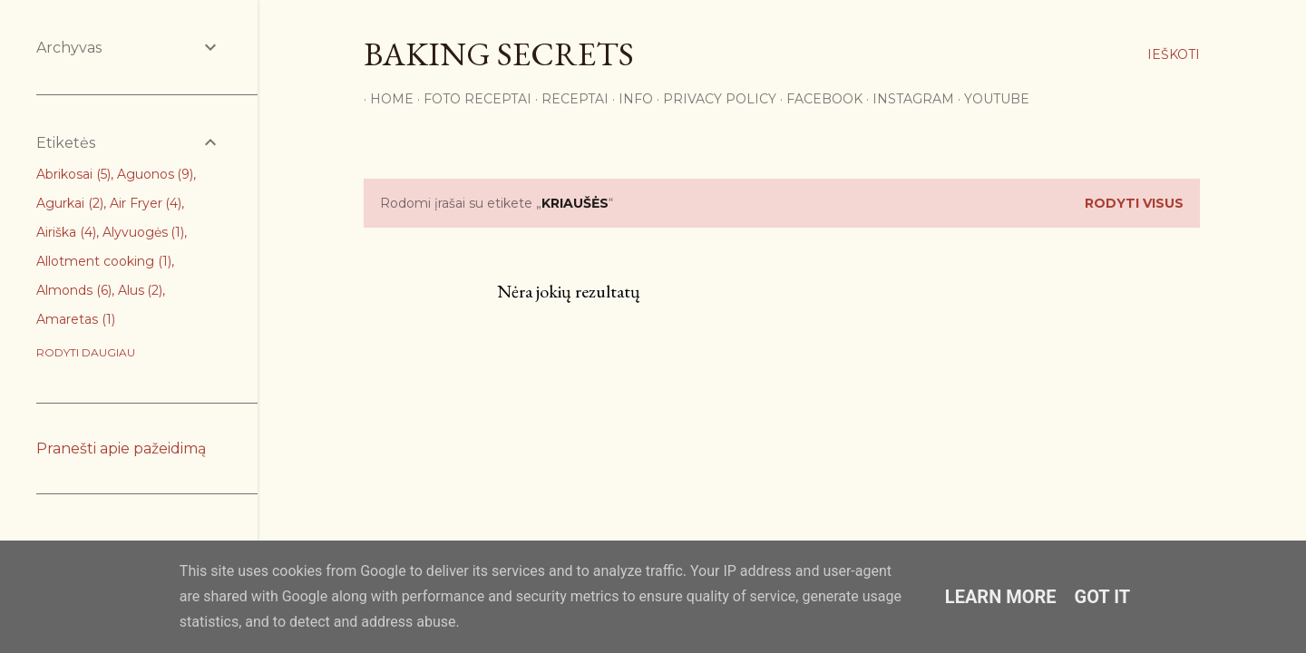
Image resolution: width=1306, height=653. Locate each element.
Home (385, 99)
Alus (140, 290)
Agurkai (69, 203)
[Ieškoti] (1173, 54)
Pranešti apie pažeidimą (121, 448)
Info (629, 99)
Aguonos (155, 174)
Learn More (1001, 597)
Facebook (818, 99)
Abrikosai (73, 174)
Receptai (568, 99)
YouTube (990, 99)
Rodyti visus (1134, 203)
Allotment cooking (103, 261)
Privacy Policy (713, 99)
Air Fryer (146, 203)
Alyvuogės (143, 232)
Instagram (907, 99)
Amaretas (75, 319)
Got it (1103, 597)
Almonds (74, 290)
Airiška (66, 232)
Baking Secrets (499, 54)
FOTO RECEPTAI (471, 99)
